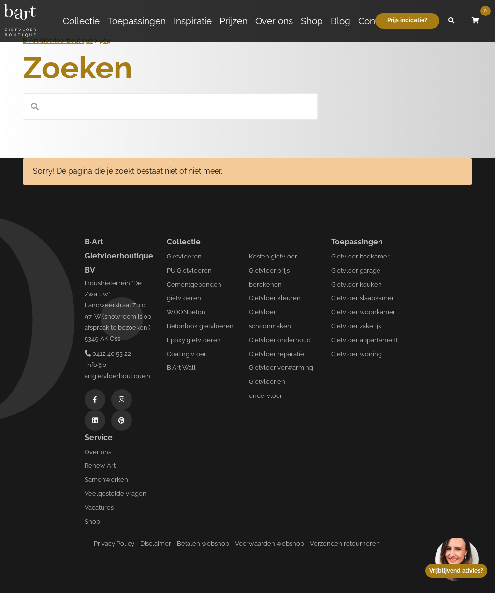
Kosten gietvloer (273, 256)
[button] (451, 21)
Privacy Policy (114, 543)
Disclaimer (155, 543)
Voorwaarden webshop (269, 543)
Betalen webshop (203, 543)
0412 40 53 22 (108, 353)
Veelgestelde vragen (115, 493)
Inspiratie (193, 20)
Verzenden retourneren (345, 543)
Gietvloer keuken (356, 284)
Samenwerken (106, 479)
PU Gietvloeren (189, 270)
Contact (374, 20)
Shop (312, 20)
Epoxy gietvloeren (194, 340)
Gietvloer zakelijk (356, 326)
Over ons (274, 20)
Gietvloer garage (355, 270)
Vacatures (99, 507)
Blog (340, 20)
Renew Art (100, 465)
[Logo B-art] (20, 21)
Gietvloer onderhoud (280, 340)
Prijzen (233, 20)
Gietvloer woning (356, 354)
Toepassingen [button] (136, 20)
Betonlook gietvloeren (200, 326)
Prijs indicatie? (407, 20)
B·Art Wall (181, 367)
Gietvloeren (184, 256)
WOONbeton (186, 312)
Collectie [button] (81, 20)
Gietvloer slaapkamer (362, 298)
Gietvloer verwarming (281, 367)
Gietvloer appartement (364, 340)
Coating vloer (186, 354)
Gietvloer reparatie (276, 354)
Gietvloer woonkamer (363, 312)
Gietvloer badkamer (360, 256)
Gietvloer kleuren (275, 298)
